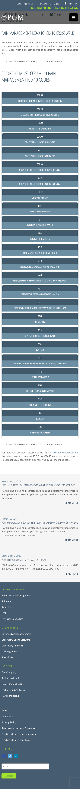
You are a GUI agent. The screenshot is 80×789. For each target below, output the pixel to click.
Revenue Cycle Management (16, 595)
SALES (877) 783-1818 (41, 7)
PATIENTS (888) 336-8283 (67, 7)
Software (6, 601)
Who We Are (28, 3)
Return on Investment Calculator (18, 728)
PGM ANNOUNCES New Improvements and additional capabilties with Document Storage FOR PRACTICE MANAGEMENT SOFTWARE (40, 485)
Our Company (8, 672)
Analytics (6, 607)
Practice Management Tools (15, 740)
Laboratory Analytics (12, 645)
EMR (4, 613)
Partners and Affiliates (13, 690)
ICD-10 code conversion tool (63, 452)
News (19, 3)
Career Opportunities (12, 684)
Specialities (7, 657)
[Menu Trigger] (73, 17)
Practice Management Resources (18, 734)
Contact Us (7, 716)
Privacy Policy (8, 722)
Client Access (54, 3)
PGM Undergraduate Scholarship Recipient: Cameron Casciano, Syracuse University (40, 522)
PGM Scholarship (10, 695)
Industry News (41, 3)
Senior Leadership (10, 678)
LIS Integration (9, 651)
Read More (72, 503)
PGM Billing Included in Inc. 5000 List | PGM (23, 560)
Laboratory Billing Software (15, 639)
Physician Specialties (12, 618)
